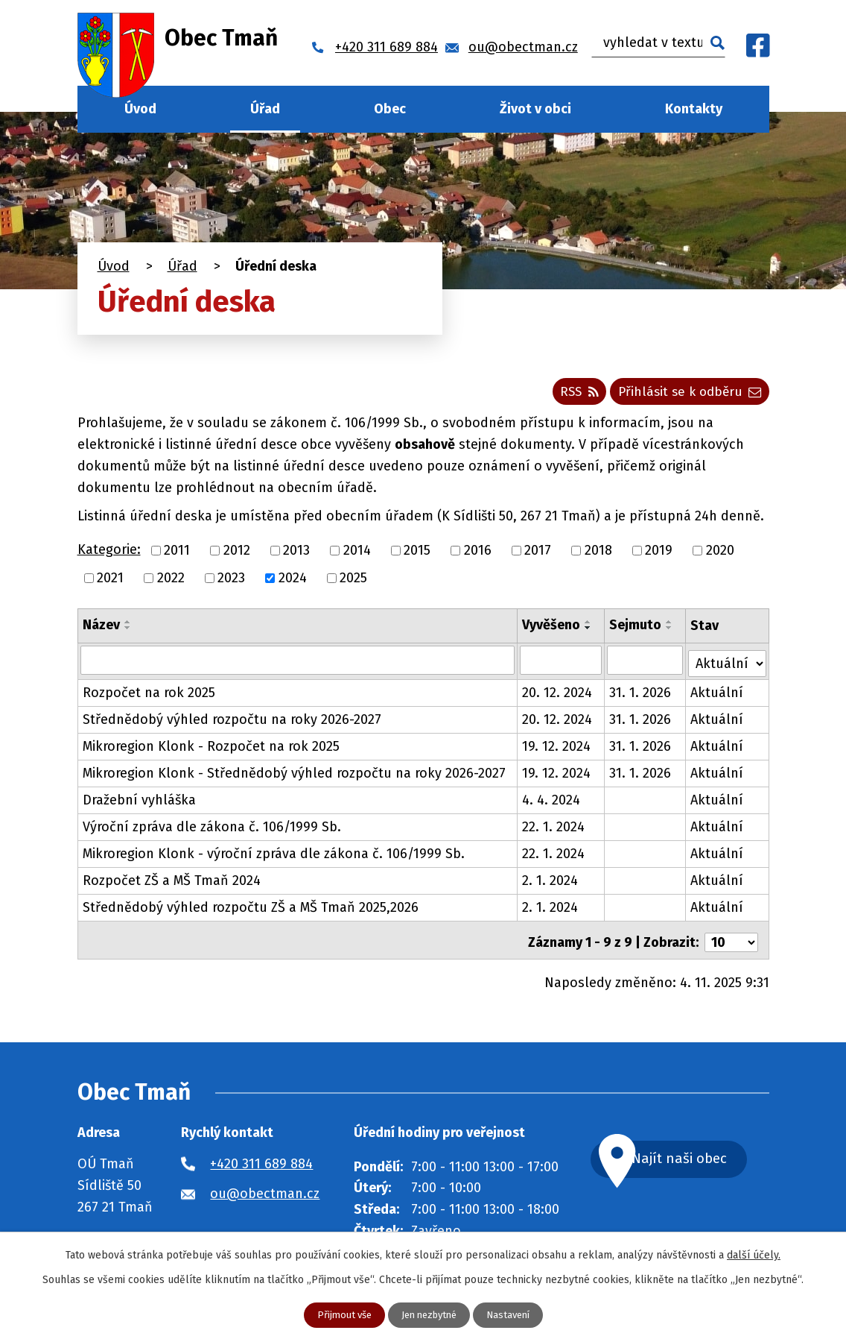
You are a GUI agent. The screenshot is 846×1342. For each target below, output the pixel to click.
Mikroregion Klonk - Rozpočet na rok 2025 (211, 748)
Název (101, 629)
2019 (658, 554)
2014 (357, 554)
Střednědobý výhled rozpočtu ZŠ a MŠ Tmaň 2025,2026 (251, 909)
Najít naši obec (697, 1157)
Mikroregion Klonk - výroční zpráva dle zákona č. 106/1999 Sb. (274, 855)
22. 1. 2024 (554, 828)
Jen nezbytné (429, 1314)
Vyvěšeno (552, 629)
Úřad (265, 109)
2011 (177, 554)
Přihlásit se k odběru (686, 395)
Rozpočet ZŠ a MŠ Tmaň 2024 (172, 882)
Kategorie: (109, 554)
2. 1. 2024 (551, 882)
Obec (390, 109)
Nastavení (513, 1314)
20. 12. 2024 (558, 694)
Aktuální (717, 694)
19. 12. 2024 (557, 748)
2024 (293, 582)
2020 (720, 554)
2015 (417, 554)
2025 (353, 582)
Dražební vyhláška (139, 801)
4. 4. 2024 (552, 801)
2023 (231, 582)
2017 (537, 554)
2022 (171, 582)
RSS (568, 395)
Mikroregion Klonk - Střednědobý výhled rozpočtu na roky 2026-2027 (294, 774)
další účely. (753, 1254)
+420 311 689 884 (261, 1161)
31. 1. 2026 (641, 694)
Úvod (140, 109)
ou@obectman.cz (264, 1190)
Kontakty (693, 109)
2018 (598, 554)
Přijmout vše (338, 1314)
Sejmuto (636, 629)
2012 (236, 554)
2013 (296, 554)
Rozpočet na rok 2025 (149, 694)
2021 (110, 582)
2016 (478, 554)
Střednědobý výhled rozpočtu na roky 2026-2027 (232, 721)
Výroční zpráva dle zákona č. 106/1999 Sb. (212, 828)
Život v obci (535, 109)
